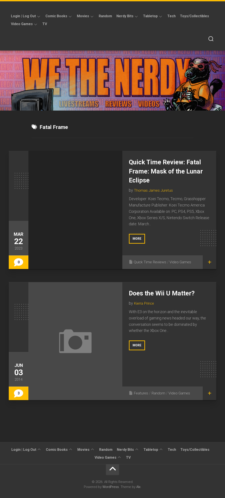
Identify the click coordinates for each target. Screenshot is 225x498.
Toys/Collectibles (194, 16)
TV (44, 24)
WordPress (110, 487)
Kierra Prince (145, 303)
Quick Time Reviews (151, 262)
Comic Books (56, 16)
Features (141, 393)
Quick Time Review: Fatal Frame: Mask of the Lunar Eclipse (169, 171)
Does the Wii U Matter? (165, 293)
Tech (171, 16)
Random (105, 16)
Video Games (22, 24)
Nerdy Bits (124, 16)
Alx (138, 487)
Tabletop (150, 16)
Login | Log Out (23, 16)
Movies (83, 16)
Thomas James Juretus (154, 190)
